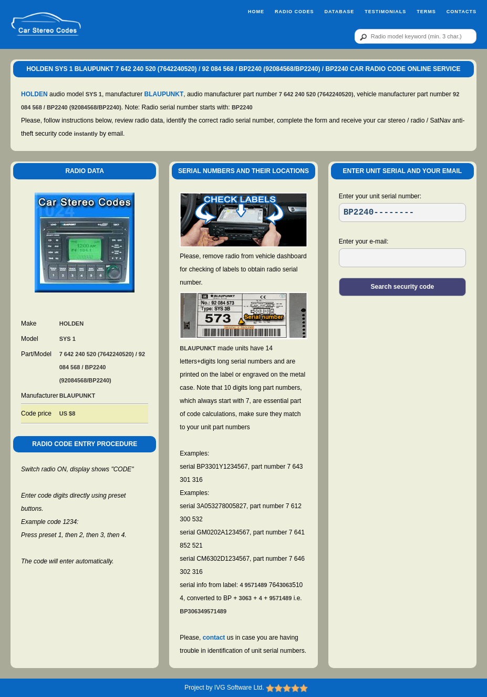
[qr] (415, 36)
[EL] (402, 257)
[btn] (361, 37)
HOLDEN (34, 94)
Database (339, 11)
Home (256, 11)
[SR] (402, 212)
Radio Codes (294, 11)
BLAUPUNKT (164, 94)
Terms (426, 11)
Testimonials (385, 11)
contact (214, 637)
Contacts (461, 11)
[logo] (46, 25)
